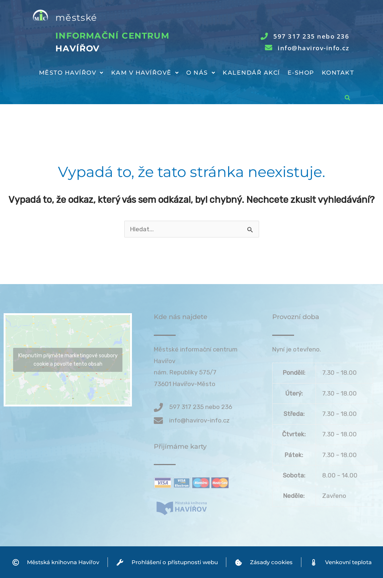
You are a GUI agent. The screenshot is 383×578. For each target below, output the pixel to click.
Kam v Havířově (145, 72)
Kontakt (338, 72)
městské (76, 17)
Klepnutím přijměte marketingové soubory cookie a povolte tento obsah (68, 360)
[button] (71, 73)
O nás (200, 72)
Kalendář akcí (251, 72)
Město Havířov (71, 72)
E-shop (301, 72)
